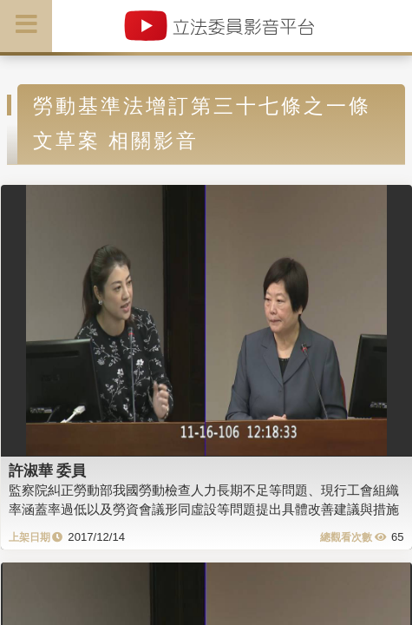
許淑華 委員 (48, 470)
